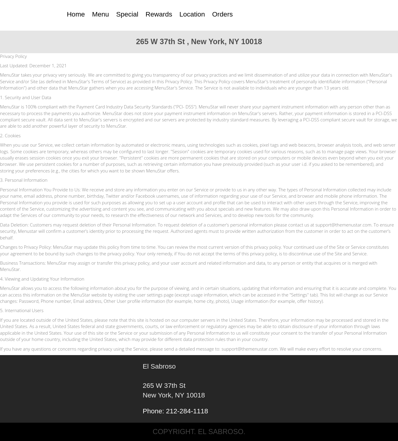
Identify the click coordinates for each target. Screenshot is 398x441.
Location (192, 14)
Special (127, 14)
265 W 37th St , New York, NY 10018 (199, 41)
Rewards (159, 14)
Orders (222, 14)
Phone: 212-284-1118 (175, 411)
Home (76, 14)
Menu (100, 14)
